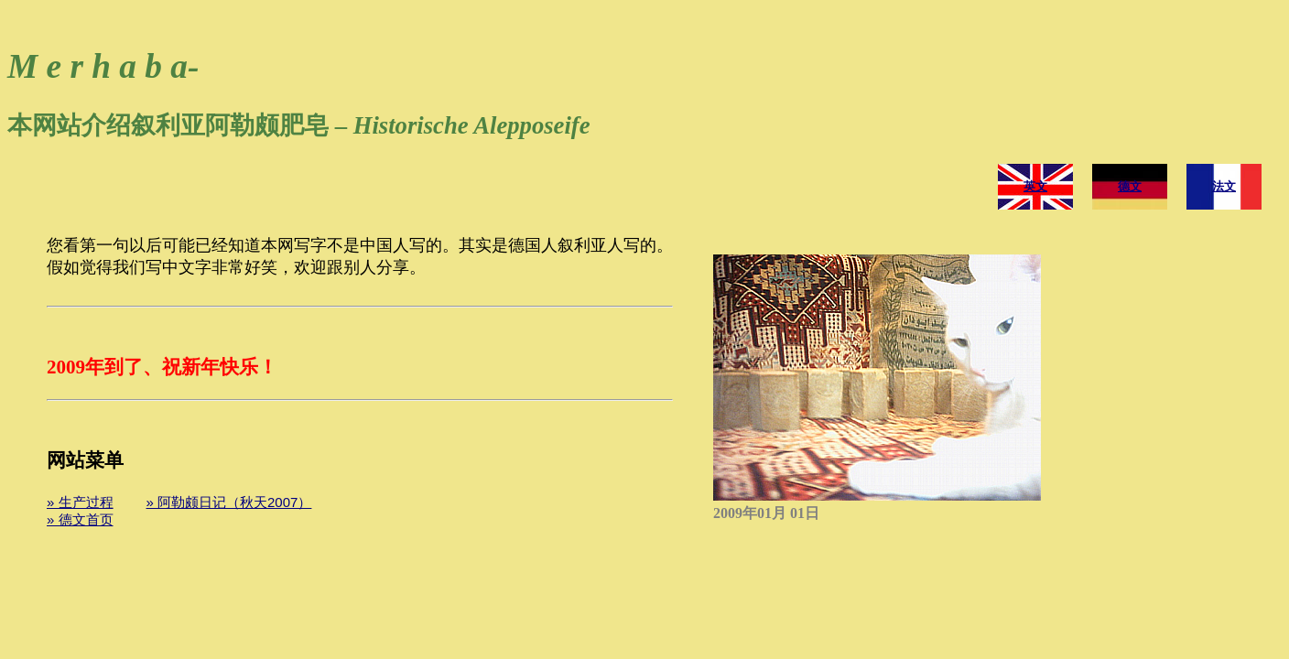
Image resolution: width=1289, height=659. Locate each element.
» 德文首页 (80, 519)
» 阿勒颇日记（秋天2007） (229, 502)
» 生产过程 (80, 502)
